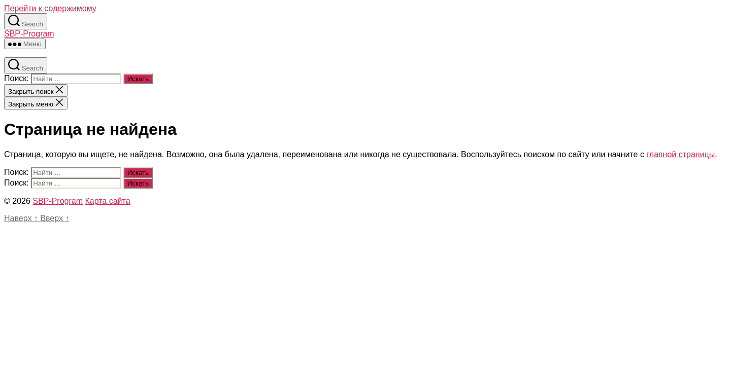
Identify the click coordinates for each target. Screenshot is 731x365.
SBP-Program (29, 33)
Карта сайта (107, 201)
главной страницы (680, 154)
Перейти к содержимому (50, 8)
